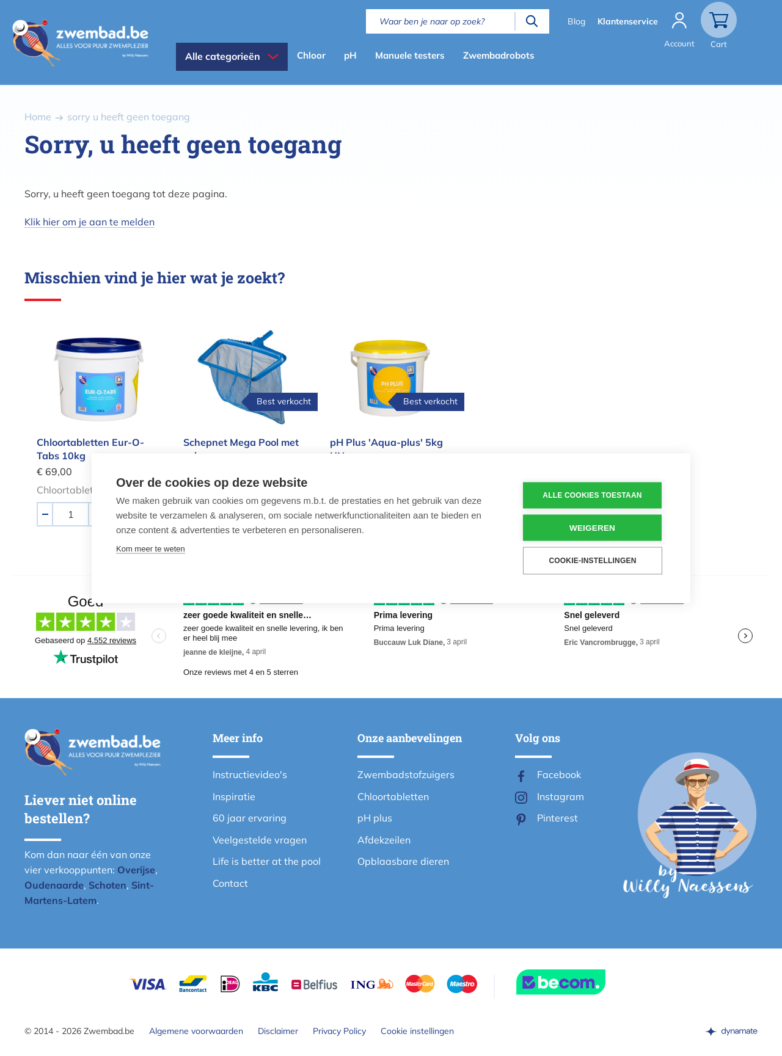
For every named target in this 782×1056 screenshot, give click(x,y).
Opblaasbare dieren (403, 861)
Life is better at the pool (267, 861)
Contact (230, 883)
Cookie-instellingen (592, 560)
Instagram (560, 796)
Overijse (136, 870)
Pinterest (557, 818)
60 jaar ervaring (250, 818)
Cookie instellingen (417, 1030)
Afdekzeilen (384, 840)
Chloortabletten (393, 796)
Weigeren (592, 527)
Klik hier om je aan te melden (89, 222)
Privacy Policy (339, 1030)
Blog (576, 21)
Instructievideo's (250, 774)
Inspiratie (234, 796)
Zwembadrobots (499, 55)
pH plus (374, 818)
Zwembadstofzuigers (406, 774)
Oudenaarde (54, 885)
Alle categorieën (222, 56)
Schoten (107, 885)
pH (350, 55)
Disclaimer (278, 1030)
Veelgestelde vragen (260, 840)
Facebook (559, 774)
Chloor (311, 55)
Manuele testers (410, 55)
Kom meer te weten (150, 548)
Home (37, 117)
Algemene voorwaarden (196, 1030)
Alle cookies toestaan (592, 495)
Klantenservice (627, 21)
